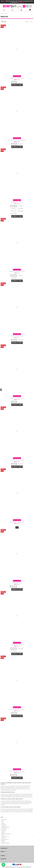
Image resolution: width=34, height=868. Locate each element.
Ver (17, 527)
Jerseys (3, 823)
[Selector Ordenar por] (27, 22)
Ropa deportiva (5, 839)
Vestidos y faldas (5, 827)
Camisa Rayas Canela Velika (17, 644)
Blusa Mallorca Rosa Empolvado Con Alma (17, 140)
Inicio (2, 817)
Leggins (3, 832)
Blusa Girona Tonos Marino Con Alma (16, 709)
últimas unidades (5, 843)
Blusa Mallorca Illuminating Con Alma (17, 78)
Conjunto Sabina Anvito (17, 582)
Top (2, 822)
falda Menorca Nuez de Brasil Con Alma (17, 271)
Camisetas (3, 819)
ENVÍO (4, 1)
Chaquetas (4, 826)
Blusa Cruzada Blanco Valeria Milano (17, 771)
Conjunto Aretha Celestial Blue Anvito (17, 522)
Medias (3, 837)
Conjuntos (3, 828)
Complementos (5, 836)
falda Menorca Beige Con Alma (17, 336)
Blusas (2, 820)
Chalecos (3, 824)
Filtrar (4, 21)
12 (31, 21)
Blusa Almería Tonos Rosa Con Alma (17, 460)
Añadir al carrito (17, 84)
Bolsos (2, 835)
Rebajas (3, 840)
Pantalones (4, 830)
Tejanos (3, 831)
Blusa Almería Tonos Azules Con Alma (17, 398)
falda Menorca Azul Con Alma (17, 202)
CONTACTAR (21, 2)
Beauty (3, 841)
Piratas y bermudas (5, 834)
